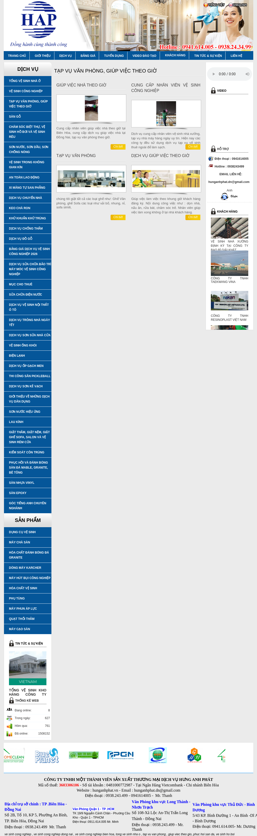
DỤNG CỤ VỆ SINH (22, 532)
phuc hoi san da (203, 834)
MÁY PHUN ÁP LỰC (23, 608)
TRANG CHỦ (17, 56)
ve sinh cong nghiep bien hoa (94, 834)
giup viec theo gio (179, 834)
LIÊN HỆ (236, 56)
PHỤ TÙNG (17, 598)
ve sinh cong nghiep (17, 834)
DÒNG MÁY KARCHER (25, 568)
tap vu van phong (154, 834)
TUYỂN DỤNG (114, 56)
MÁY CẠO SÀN (19, 629)
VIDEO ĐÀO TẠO (144, 56)
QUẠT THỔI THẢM (21, 619)
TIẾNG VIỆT (216, 5)
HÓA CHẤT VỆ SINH (23, 588)
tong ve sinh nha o (128, 834)
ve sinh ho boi (225, 834)
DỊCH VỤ (65, 56)
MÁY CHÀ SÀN (19, 542)
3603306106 (69, 785)
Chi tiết (118, 146)
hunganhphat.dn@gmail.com (157, 790)
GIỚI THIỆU (42, 56)
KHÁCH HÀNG (175, 55)
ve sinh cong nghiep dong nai (53, 834)
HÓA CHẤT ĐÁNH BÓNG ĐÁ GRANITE (29, 555)
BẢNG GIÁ (88, 56)
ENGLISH (240, 5)
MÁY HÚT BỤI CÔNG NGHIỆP (29, 578)
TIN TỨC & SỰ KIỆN (208, 56)
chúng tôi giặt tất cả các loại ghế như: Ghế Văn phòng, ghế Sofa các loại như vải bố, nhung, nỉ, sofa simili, (91, 203)
